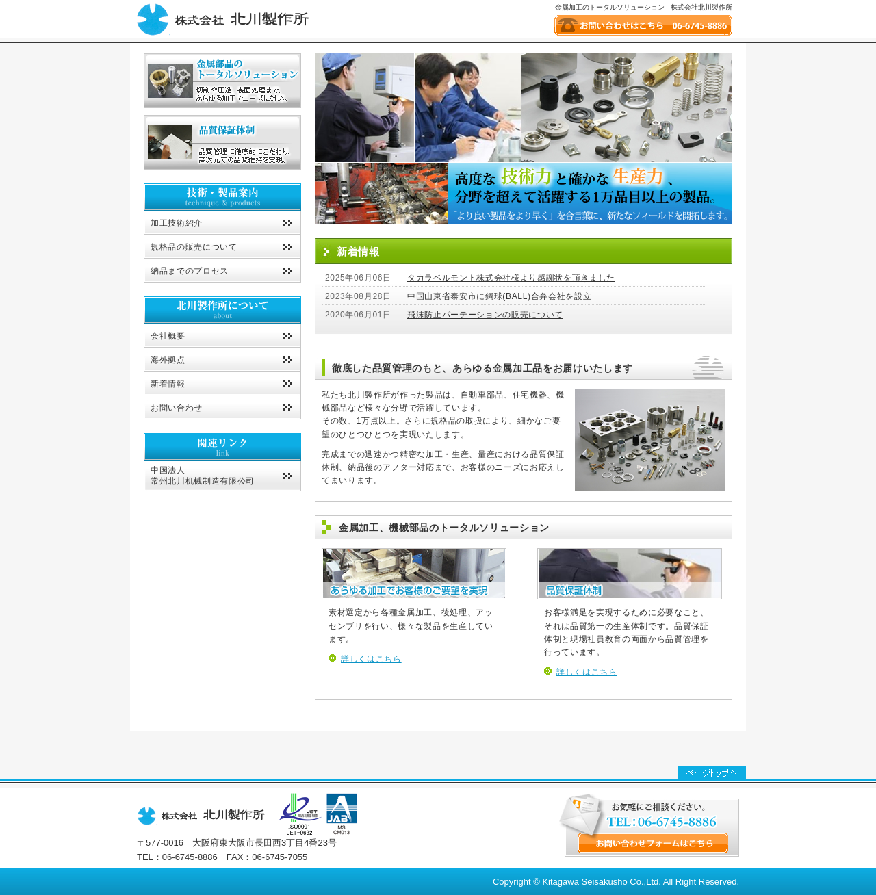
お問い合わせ (177, 408)
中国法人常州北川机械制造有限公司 (203, 475)
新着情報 (168, 384)
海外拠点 (168, 360)
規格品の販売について (194, 247)
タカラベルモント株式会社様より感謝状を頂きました (511, 278)
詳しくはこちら (371, 659)
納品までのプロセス (190, 271)
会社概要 (168, 336)
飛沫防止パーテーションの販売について (485, 315)
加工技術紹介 (177, 223)
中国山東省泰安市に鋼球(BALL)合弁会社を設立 (499, 296)
